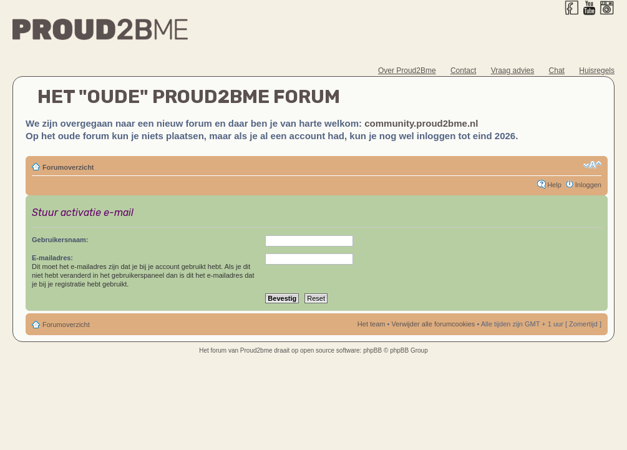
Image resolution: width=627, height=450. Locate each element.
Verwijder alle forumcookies (433, 324)
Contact (463, 70)
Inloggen (588, 184)
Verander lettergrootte (592, 164)
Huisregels (597, 70)
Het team (371, 324)
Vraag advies (513, 70)
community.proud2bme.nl (421, 123)
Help (554, 184)
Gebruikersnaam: (60, 239)
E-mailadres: (52, 258)
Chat (557, 70)
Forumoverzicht (68, 167)
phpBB (372, 350)
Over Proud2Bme (407, 70)
